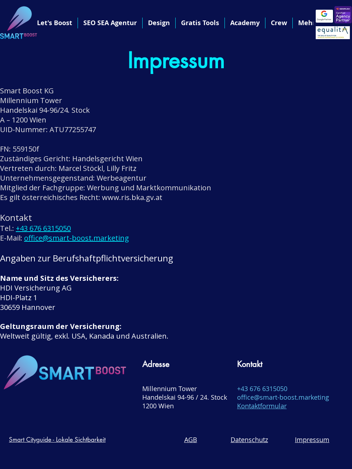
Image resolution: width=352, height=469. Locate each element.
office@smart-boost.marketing (76, 238)
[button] (158, 23)
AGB (190, 439)
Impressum (312, 439)
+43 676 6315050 (43, 228)
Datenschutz (249, 439)
